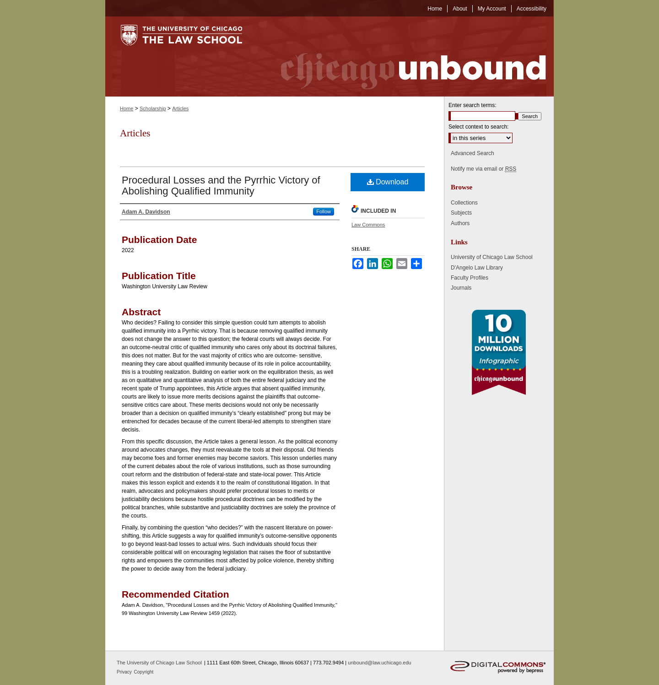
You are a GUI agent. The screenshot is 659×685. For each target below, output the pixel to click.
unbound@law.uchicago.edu (379, 662)
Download (388, 182)
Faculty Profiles (469, 278)
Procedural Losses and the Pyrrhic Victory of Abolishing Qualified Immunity (221, 185)
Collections (464, 203)
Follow (323, 211)
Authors (460, 223)
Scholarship (153, 108)
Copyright (144, 671)
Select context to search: (478, 127)
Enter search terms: (472, 105)
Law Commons (368, 224)
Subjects (461, 213)
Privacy (125, 671)
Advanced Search (472, 153)
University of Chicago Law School (492, 257)
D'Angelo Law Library (477, 267)
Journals (461, 288)
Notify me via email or (483, 169)
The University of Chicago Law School (159, 662)
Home (126, 108)
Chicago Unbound (405, 56)
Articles (180, 108)
